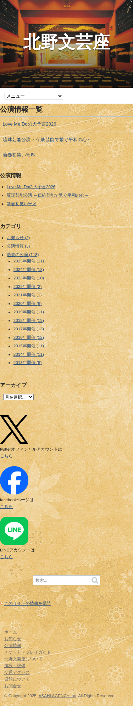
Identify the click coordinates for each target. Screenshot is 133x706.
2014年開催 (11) (28, 354)
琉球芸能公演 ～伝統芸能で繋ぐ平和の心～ (47, 139)
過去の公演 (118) (23, 254)
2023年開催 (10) (28, 278)
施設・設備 (15, 665)
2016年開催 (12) (28, 337)
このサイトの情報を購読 (27, 603)
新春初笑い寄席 (19, 154)
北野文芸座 (66, 42)
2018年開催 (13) (28, 320)
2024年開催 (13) (28, 269)
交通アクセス (17, 672)
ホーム (10, 632)
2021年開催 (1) (27, 295)
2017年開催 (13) (28, 328)
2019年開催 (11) (28, 311)
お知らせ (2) (18, 237)
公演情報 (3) (18, 246)
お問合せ (12, 685)
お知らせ (12, 638)
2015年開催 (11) (28, 345)
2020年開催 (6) (27, 303)
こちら (6, 455)
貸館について (17, 679)
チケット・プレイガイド (27, 652)
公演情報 (12, 645)
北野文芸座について (23, 658)
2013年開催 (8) (27, 362)
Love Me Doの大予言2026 (29, 124)
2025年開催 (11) (28, 261)
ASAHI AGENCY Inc (57, 695)
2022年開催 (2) (27, 286)
